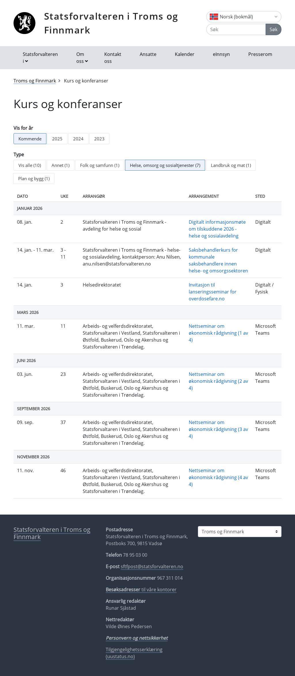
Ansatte (148, 54)
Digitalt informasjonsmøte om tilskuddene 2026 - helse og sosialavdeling (217, 229)
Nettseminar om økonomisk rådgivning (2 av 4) (218, 381)
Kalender (184, 54)
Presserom (260, 54)
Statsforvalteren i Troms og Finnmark (111, 23)
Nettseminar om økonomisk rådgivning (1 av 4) (218, 333)
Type (19, 154)
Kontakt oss (112, 57)
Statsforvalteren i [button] (40, 57)
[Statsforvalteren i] (239, 531)
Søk (273, 29)
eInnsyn (221, 54)
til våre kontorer (141, 589)
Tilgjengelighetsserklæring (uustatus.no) (134, 653)
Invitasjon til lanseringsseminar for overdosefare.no (213, 292)
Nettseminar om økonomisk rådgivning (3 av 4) (218, 429)
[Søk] (236, 29)
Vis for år (23, 128)
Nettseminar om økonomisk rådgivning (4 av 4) (218, 477)
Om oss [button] (80, 57)
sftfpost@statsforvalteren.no (152, 566)
